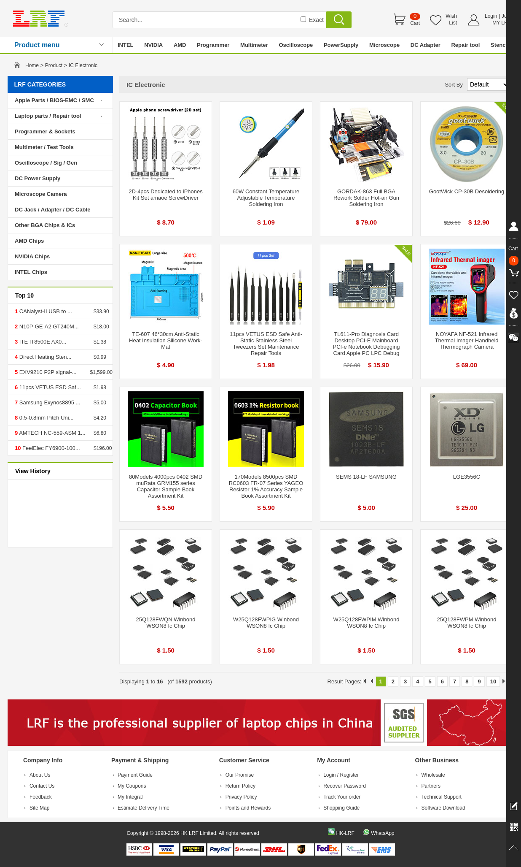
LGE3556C (466, 477)
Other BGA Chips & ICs (45, 225)
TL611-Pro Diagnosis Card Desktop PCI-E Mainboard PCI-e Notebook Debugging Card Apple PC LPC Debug (366, 343)
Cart (415, 23)
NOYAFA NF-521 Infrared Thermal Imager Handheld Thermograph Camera (466, 340)
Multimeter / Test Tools (44, 147)
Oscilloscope (296, 45)
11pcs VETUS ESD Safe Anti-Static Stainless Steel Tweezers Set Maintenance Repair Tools (266, 343)
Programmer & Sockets (45, 131)
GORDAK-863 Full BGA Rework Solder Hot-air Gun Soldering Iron (366, 197)
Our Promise (240, 775)
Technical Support (442, 797)
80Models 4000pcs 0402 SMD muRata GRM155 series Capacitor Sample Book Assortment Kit (165, 486)
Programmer (213, 45)
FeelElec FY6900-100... (50, 448)
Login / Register (341, 775)
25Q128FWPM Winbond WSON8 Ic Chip (467, 622)
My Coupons (132, 786)
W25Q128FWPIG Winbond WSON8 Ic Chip (266, 622)
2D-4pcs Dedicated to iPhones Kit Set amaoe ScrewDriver (166, 194)
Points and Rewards (248, 808)
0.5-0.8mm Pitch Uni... (45, 418)
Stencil (500, 45)
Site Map (39, 808)
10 (493, 681)
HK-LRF (345, 833)
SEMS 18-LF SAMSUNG (366, 477)
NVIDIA (153, 45)
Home (32, 65)
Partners (431, 786)
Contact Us (42, 786)
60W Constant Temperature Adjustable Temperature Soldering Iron (266, 197)
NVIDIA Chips (32, 256)
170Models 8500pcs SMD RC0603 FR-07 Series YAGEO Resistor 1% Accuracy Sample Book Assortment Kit (266, 486)
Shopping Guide (341, 808)
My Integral (130, 797)
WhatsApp (382, 833)
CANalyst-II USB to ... (45, 311)
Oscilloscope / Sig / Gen (46, 163)
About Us (40, 775)
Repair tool (465, 45)
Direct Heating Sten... (44, 357)
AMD (180, 45)
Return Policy (240, 786)
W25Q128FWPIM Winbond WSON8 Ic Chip (366, 622)
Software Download (443, 808)
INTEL (126, 45)
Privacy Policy (241, 797)
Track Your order (341, 797)
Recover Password (344, 786)
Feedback (41, 797)
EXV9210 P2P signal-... (47, 372)
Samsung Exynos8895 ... (49, 402)
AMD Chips (29, 241)
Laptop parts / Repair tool (48, 116)
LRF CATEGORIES (40, 84)
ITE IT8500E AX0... (42, 342)
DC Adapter (425, 45)
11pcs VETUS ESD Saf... (49, 387)
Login (491, 16)
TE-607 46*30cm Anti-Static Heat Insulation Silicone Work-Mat (165, 340)
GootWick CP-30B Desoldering (466, 191)
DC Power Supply (37, 178)
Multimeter (254, 45)
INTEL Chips (31, 272)
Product (53, 65)
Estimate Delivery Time (143, 808)
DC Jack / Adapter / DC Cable (52, 209)
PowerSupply (341, 45)
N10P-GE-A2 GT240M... (48, 326)
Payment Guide (135, 775)
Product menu (37, 45)
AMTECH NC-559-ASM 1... (51, 433)
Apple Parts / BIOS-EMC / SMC (54, 100)
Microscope (384, 45)
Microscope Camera (41, 194)
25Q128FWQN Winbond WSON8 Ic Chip (166, 622)
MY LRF (501, 23)
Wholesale (433, 775)
